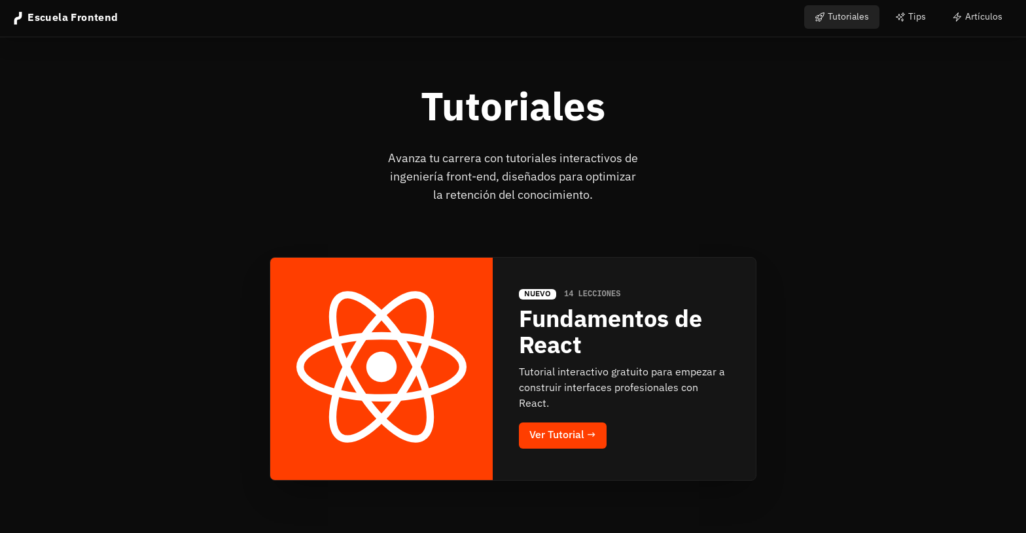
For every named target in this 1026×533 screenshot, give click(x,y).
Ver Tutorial (562, 435)
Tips (910, 17)
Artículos (977, 17)
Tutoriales (842, 17)
